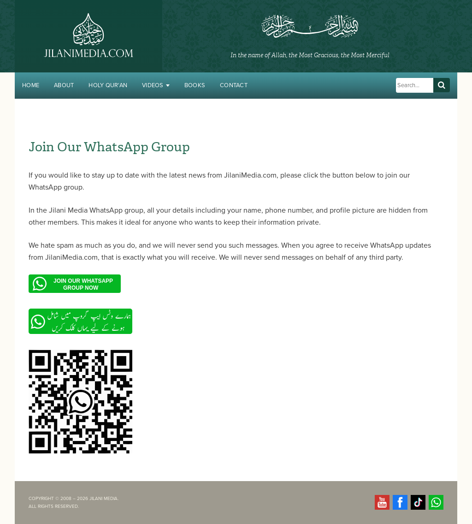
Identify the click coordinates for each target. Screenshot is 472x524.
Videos (156, 85)
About (64, 85)
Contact (234, 85)
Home (30, 85)
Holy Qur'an (107, 85)
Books (194, 85)
